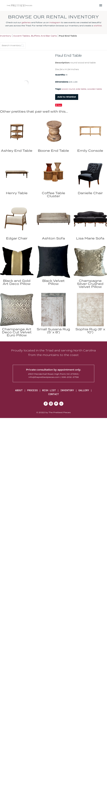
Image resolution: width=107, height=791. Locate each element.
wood (64, 89)
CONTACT (53, 394)
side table (81, 89)
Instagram (54, 22)
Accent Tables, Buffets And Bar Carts (35, 35)
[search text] (13, 45)
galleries (26, 22)
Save (59, 105)
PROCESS (32, 390)
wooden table (94, 89)
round (71, 89)
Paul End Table (68, 35)
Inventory (5, 35)
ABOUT (19, 390)
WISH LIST (49, 390)
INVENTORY (67, 390)
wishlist (98, 25)
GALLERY (83, 390)
